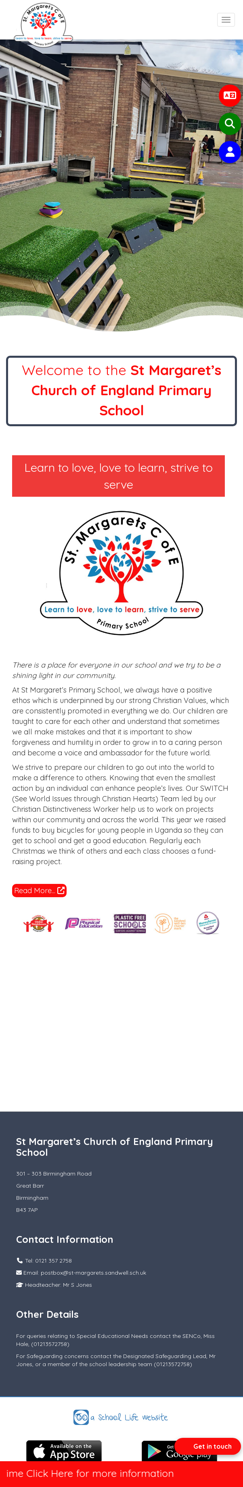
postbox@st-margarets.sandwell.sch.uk (93, 1272)
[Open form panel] (207, 1446)
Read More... (39, 890)
